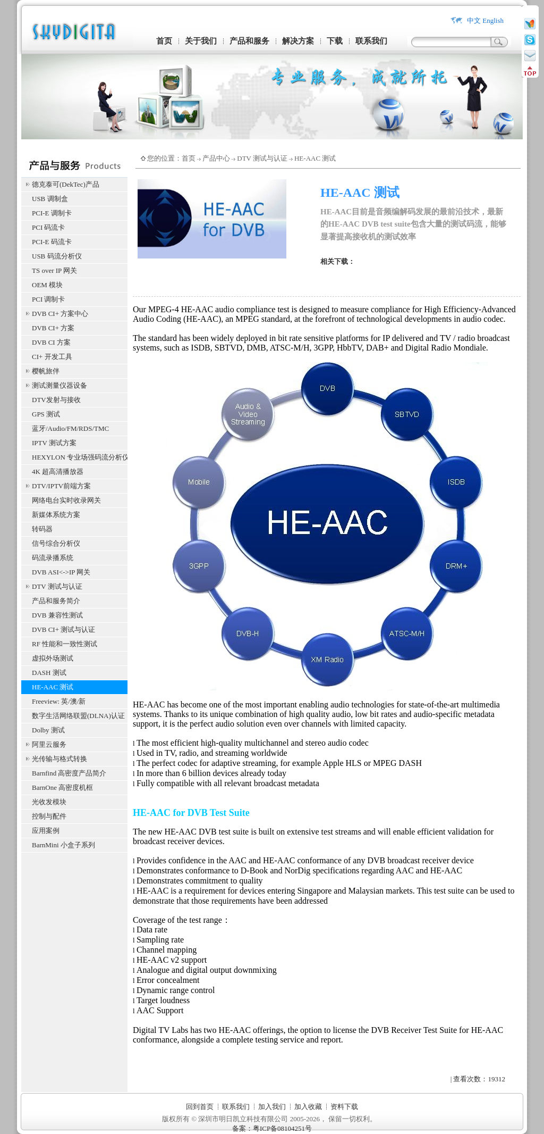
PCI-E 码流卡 (52, 242)
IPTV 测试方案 (54, 443)
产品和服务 (249, 41)
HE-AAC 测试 (52, 687)
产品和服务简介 (56, 601)
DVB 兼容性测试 (57, 615)
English (493, 20)
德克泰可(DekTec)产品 (65, 184)
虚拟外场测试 (52, 658)
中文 (474, 20)
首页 (164, 41)
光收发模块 (49, 802)
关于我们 (201, 41)
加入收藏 (308, 1107)
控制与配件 (49, 816)
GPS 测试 (46, 414)
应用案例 (46, 831)
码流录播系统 (52, 558)
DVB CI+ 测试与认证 (63, 629)
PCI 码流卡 (48, 227)
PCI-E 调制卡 (52, 213)
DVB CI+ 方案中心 (60, 314)
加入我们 (272, 1107)
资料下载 (344, 1107)
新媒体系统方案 (56, 515)
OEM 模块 (47, 285)
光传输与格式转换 (59, 759)
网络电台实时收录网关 (66, 500)
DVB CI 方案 (51, 342)
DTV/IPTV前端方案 (61, 486)
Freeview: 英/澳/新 (59, 701)
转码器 (42, 529)
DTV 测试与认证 (57, 586)
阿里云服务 (49, 744)
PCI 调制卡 (48, 299)
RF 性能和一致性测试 (64, 644)
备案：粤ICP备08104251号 (272, 1128)
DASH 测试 (49, 673)
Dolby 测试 (48, 730)
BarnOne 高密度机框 (62, 787)
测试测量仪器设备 (59, 385)
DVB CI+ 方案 (53, 328)
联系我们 (371, 41)
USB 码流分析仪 (57, 256)
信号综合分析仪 (56, 543)
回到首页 (200, 1107)
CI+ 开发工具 (52, 357)
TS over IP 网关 (54, 270)
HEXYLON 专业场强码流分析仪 (80, 457)
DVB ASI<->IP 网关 (61, 572)
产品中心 (216, 158)
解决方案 (298, 41)
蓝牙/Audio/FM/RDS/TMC (70, 428)
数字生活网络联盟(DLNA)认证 (78, 716)
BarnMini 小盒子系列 (63, 845)
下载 (335, 41)
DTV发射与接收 (56, 400)
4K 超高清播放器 (57, 472)
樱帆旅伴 (46, 371)
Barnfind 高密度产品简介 (69, 773)
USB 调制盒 (50, 199)
